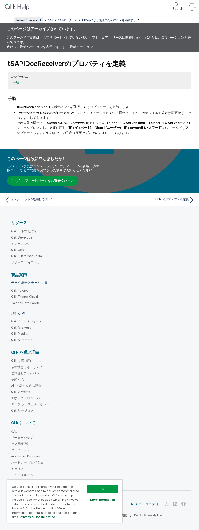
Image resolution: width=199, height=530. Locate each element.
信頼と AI (17, 379)
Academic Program (25, 456)
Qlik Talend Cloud (24, 297)
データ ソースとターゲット (30, 404)
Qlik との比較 (20, 392)
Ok (102, 489)
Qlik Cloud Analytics (26, 321)
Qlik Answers (21, 327)
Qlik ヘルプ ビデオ (24, 231)
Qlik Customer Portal (27, 256)
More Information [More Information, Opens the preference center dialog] (102, 499)
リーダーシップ (22, 437)
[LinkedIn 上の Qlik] (175, 503)
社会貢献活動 (20, 444)
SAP (50, 20)
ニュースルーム (22, 475)
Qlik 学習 (17, 250)
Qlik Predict (20, 333)
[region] (64, 501)
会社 (14, 431)
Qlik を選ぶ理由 (22, 361)
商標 (124, 515)
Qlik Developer (22, 237)
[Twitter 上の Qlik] (167, 503)
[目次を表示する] (9, 20)
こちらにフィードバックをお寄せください (43, 181)
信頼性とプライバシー (27, 373)
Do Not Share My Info (148, 515)
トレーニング (20, 243)
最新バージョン (81, 47)
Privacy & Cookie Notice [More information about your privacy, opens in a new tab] (37, 517)
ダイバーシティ (22, 450)
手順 (16, 82)
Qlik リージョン (22, 410)
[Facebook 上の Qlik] (183, 503)
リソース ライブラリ (25, 262)
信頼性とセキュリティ (27, 367)
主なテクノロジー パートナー (32, 398)
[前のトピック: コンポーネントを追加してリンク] (50, 200)
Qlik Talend (19, 290)
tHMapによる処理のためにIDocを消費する (109, 20)
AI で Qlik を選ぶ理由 (26, 385)
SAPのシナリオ (67, 20)
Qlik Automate (22, 340)
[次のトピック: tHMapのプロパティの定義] (148, 200)
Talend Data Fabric (25, 303)
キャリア (17, 468)
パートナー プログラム (27, 462)
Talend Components (29, 20)
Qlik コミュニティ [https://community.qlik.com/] (145, 504)
